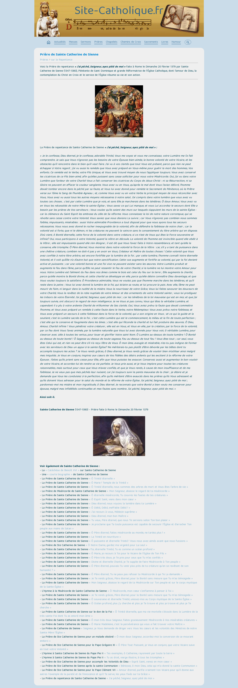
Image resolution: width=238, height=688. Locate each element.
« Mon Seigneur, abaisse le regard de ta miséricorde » (138, 491)
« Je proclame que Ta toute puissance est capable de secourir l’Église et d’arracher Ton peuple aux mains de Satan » (115, 526)
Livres (164, 42)
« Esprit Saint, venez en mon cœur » (150, 662)
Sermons (86, 42)
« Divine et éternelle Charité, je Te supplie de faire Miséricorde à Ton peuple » (134, 562)
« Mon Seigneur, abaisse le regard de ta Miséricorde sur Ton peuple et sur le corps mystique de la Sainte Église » (118, 585)
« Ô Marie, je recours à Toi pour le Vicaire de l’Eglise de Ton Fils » (127, 553)
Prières (98, 42)
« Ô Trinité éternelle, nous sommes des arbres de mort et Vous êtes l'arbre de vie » (138, 487)
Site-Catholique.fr (119, 12)
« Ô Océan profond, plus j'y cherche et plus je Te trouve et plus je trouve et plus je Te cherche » (115, 605)
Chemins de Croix (131, 42)
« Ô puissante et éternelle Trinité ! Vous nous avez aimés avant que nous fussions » (138, 541)
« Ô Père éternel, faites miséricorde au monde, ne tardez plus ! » (127, 533)
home (48, 42)
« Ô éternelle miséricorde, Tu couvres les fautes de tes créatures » (128, 495)
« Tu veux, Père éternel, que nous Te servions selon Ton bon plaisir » (129, 520)
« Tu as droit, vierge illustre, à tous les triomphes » (134, 657)
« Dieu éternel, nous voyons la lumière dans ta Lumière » (122, 503)
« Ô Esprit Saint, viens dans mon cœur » (112, 499)
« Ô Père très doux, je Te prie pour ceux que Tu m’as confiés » (126, 558)
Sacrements (151, 42)
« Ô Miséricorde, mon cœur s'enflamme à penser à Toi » (140, 591)
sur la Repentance (61, 60)
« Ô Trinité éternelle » (102, 478)
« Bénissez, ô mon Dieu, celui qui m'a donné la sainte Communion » (158, 666)
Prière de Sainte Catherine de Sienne (69, 55)
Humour (176, 42)
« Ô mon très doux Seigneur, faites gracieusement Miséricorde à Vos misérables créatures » (143, 620)
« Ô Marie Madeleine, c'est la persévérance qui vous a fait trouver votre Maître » (137, 624)
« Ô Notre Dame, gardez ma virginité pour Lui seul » (116, 545)
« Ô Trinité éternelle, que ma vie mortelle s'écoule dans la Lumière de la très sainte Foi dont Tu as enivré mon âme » (119, 614)
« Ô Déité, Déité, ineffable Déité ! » (109, 508)
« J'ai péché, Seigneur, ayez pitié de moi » (130, 678)
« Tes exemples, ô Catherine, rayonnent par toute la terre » (139, 653)
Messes (73, 42)
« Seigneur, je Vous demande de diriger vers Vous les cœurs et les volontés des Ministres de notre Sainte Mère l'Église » (118, 630)
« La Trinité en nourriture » (105, 537)
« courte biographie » (59, 474)
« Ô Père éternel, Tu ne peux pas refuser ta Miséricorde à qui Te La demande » (135, 574)
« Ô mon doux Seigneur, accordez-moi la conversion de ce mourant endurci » (116, 639)
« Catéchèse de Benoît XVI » (62, 470)
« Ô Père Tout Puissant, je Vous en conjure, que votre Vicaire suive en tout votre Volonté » (117, 647)
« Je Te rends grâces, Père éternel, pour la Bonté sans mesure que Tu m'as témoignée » (141, 578)
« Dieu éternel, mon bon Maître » (108, 516)
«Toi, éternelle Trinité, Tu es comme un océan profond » (122, 549)
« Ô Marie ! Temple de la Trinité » (108, 483)
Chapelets (111, 42)
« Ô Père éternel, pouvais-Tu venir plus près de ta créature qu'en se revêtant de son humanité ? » (114, 568)
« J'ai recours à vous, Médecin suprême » (113, 512)
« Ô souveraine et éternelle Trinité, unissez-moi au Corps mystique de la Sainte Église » (140, 599)
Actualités (60, 42)
